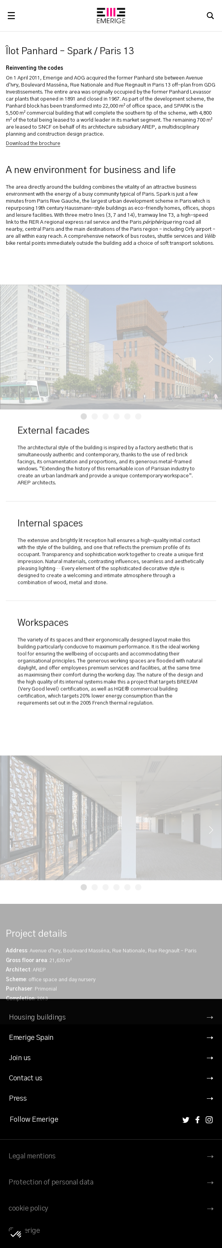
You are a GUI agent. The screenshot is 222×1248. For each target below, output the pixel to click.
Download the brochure (33, 143)
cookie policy (28, 1208)
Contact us (25, 1078)
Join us (20, 1058)
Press (18, 1098)
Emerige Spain (31, 1037)
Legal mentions (32, 1156)
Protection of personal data (51, 1182)
